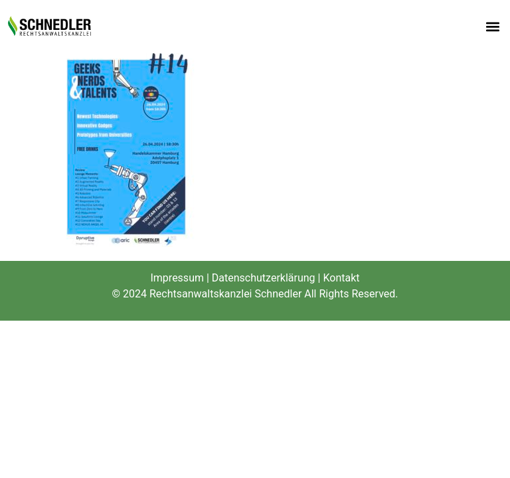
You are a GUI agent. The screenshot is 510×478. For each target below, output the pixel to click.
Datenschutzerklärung (263, 278)
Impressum (177, 278)
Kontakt (341, 278)
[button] (492, 27)
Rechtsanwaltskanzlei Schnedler (225, 293)
